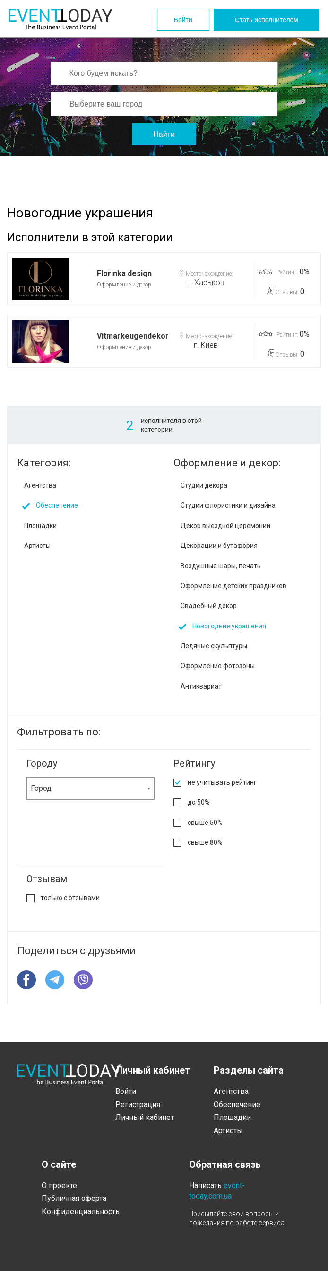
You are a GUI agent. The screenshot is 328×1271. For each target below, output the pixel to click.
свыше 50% (205, 822)
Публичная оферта (74, 1198)
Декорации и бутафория (219, 545)
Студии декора (204, 485)
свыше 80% (205, 842)
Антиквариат (201, 686)
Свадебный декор (209, 605)
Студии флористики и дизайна (228, 505)
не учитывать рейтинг (222, 782)
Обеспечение (57, 505)
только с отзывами (70, 898)
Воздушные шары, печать (221, 566)
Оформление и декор (124, 284)
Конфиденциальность (81, 1211)
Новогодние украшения (229, 626)
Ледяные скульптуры (214, 646)
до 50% (199, 802)
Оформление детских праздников (233, 586)
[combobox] (90, 788)
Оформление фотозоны (218, 666)
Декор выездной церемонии (225, 525)
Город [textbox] (41, 788)
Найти (164, 134)
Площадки (40, 525)
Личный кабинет (144, 1117)
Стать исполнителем (266, 20)
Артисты (37, 545)
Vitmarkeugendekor (133, 335)
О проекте (59, 1185)
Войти (183, 20)
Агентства (40, 485)
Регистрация (137, 1104)
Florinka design (124, 273)
